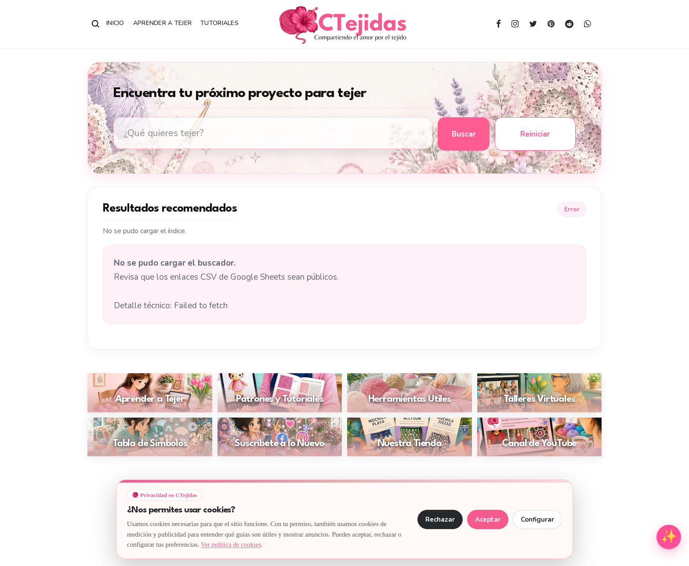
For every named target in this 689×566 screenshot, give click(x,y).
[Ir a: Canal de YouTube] (539, 437)
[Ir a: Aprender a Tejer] (149, 392)
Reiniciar (535, 134)
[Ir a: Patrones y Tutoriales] (280, 392)
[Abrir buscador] (95, 24)
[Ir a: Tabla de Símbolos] (149, 437)
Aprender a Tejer (162, 23)
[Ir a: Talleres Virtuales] (539, 392)
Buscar (464, 134)
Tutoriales (219, 23)
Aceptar (487, 519)
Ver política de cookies (231, 544)
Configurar (537, 519)
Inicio (115, 23)
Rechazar (440, 519)
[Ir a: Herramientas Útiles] (409, 392)
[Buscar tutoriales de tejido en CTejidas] (272, 133)
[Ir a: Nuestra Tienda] (409, 437)
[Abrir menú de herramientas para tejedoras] (668, 537)
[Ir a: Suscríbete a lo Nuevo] (280, 437)
